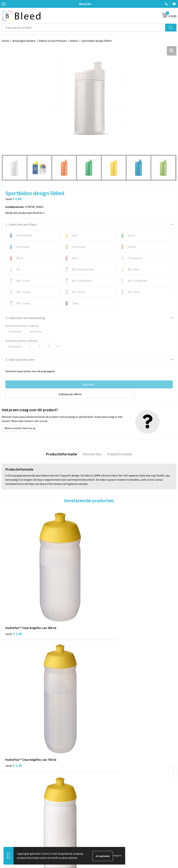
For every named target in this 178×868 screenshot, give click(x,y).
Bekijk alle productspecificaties (25, 212)
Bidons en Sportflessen (53, 40)
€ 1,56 (101, 604)
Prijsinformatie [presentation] (119, 454)
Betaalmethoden (12, 833)
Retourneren (9, 838)
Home (5, 40)
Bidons (74, 40)
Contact (6, 822)
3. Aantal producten (19, 359)
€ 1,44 (13, 604)
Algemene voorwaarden (105, 822)
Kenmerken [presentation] (92, 454)
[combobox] (83, 28)
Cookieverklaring (101, 828)
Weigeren (118, 856)
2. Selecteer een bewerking (25, 318)
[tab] (61, 454)
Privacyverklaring (101, 833)
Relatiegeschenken (24, 40)
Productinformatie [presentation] (61, 454)
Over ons (96, 769)
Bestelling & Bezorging (16, 828)
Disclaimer (97, 838)
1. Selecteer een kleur (21, 224)
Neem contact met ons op (20, 428)
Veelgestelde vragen (103, 774)
